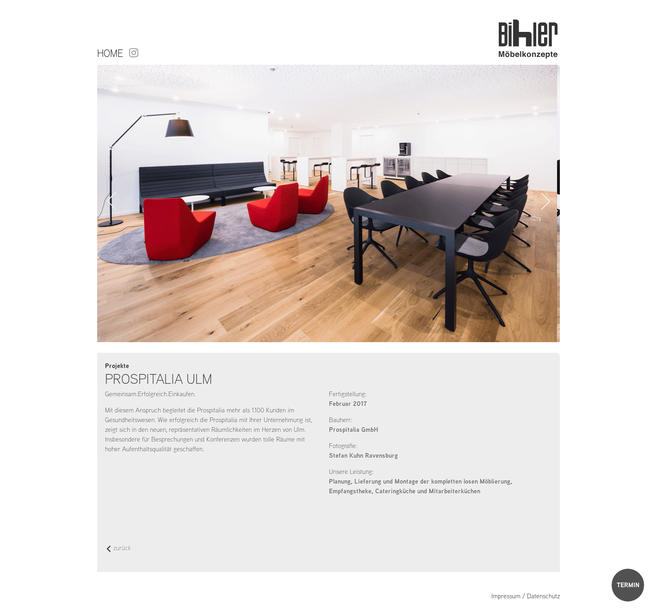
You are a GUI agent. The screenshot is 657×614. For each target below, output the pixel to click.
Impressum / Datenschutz (525, 596)
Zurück (111, 201)
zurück (119, 549)
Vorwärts (546, 201)
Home (110, 53)
